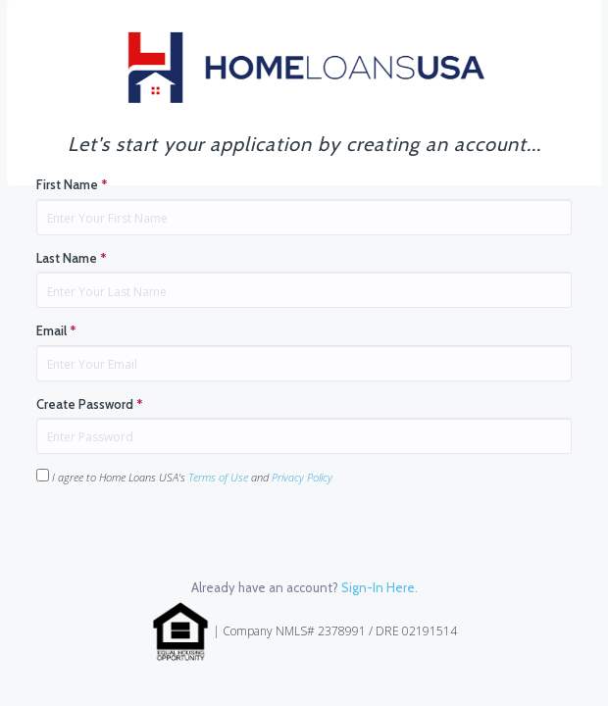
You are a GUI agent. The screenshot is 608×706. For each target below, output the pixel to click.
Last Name (71, 258)
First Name (72, 184)
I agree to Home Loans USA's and (184, 476)
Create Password (89, 404)
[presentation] (185, 539)
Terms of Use (218, 477)
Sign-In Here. (379, 587)
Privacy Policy (302, 477)
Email (56, 330)
